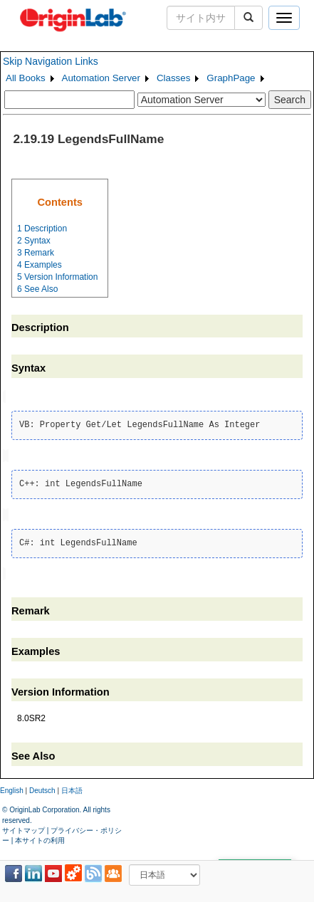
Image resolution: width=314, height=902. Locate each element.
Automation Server (101, 78)
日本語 (72, 788)
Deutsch (42, 788)
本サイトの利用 (40, 837)
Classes (173, 78)
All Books (26, 78)
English (11, 788)
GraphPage (230, 78)
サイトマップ (23, 827)
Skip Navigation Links (50, 61)
